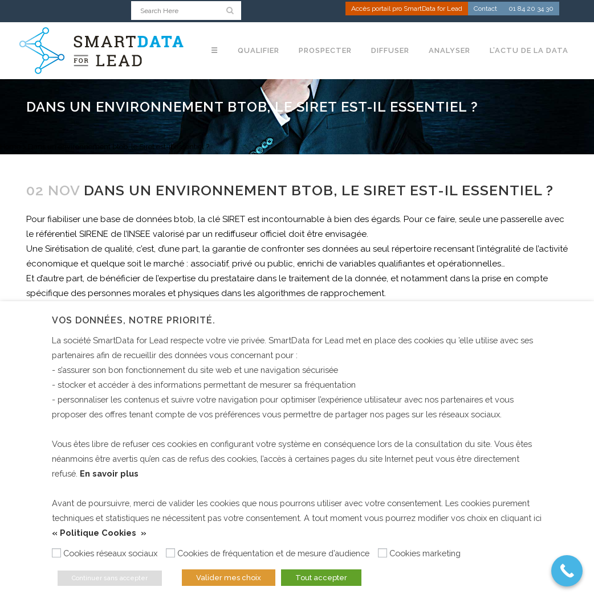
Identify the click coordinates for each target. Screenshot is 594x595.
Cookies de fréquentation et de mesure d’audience (273, 553)
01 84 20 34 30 (531, 9)
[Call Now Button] (567, 570)
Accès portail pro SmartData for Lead (406, 9)
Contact (485, 9)
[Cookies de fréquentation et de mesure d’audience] (170, 552)
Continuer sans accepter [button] (110, 578)
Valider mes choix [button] (228, 577)
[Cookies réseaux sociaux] (56, 552)
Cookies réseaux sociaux (110, 553)
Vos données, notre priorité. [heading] (133, 320)
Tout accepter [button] (321, 577)
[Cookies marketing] (382, 552)
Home (10, 146)
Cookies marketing (425, 553)
